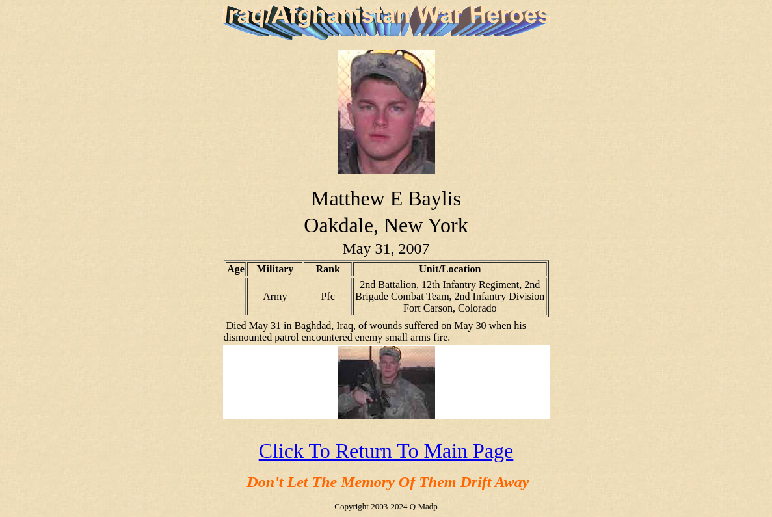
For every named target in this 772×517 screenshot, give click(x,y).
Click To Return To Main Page (386, 450)
